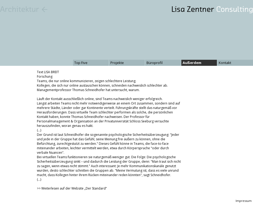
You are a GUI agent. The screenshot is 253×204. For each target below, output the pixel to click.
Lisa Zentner (212, 9)
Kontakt (225, 62)
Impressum (244, 201)
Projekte (117, 62)
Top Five (80, 62)
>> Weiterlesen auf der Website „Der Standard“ (72, 188)
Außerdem (192, 62)
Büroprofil (155, 62)
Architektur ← (24, 9)
